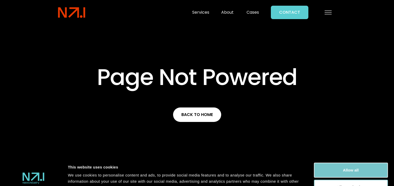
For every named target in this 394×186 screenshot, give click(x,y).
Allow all (351, 141)
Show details (271, 176)
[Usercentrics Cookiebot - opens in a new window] (33, 176)
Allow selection (351, 158)
